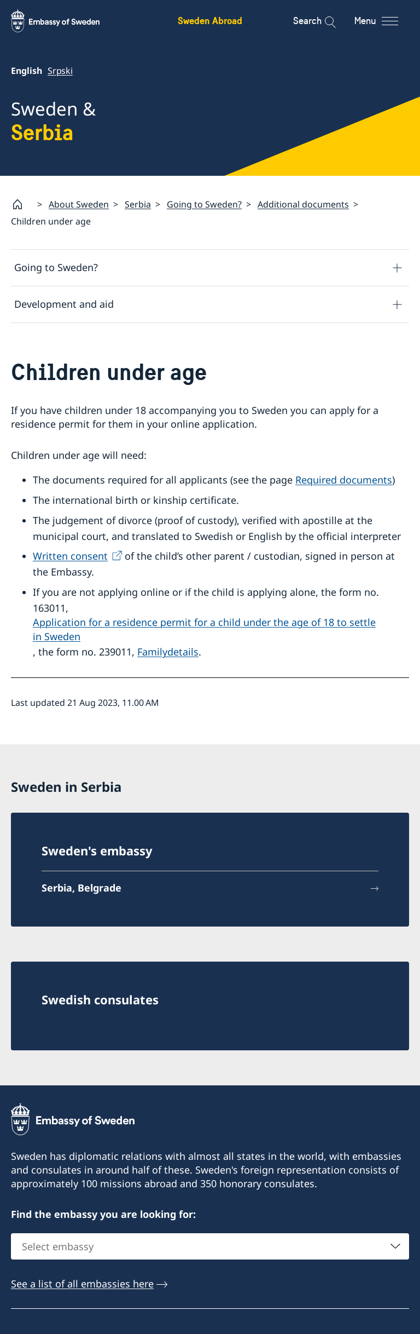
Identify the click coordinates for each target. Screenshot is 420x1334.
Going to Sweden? (204, 204)
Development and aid (64, 304)
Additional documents (303, 204)
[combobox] (210, 1246)
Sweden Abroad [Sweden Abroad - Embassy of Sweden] (210, 20)
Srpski (60, 71)
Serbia (138, 204)
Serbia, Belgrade (81, 887)
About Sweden (79, 204)
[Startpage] (22, 204)
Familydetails (168, 652)
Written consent (70, 556)
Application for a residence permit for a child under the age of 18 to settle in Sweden (204, 629)
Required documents (343, 479)
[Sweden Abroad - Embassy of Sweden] (65, 20)
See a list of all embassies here (82, 1283)
